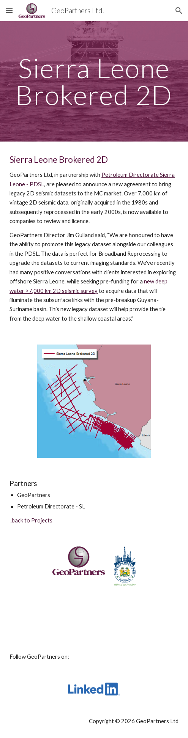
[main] (94, 81)
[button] (9, 10)
